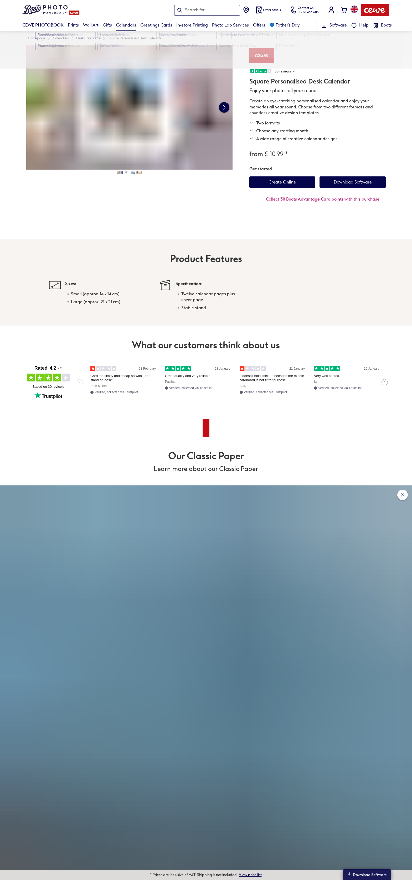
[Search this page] (207, 10)
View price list (250, 875)
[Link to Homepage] (73, 10)
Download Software (367, 874)
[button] (331, 10)
